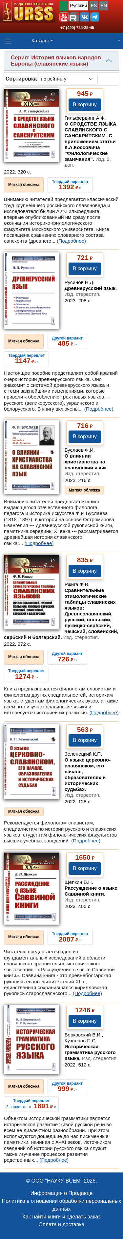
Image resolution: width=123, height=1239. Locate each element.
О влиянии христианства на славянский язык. (86, 464)
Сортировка (21, 79)
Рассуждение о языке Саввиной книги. (91, 893)
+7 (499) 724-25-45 (77, 27)
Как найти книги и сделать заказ (62, 1216)
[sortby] (68, 79)
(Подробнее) (71, 241)
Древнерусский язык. (91, 291)
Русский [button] (78, 5)
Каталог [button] (40, 40)
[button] (64, 17)
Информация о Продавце (61, 1193)
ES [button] (94, 5)
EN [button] (104, 5)
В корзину (85, 104)
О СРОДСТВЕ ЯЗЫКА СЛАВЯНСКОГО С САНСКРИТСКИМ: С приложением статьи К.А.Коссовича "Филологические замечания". (90, 144)
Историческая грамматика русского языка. (91, 1052)
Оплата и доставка (62, 1224)
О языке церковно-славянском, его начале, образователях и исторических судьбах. (88, 777)
